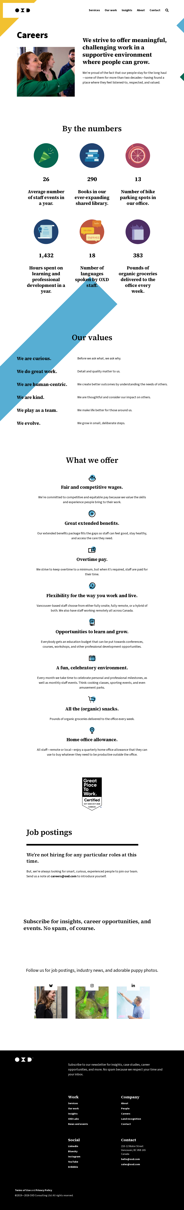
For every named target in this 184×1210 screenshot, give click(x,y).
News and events (78, 1124)
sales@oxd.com (130, 1164)
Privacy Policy (44, 1190)
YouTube (73, 1162)
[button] (167, 11)
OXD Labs (73, 1119)
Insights (73, 1113)
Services (73, 1103)
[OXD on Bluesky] (50, 1001)
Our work (73, 1108)
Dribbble (73, 1167)
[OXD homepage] (22, 12)
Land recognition (131, 1119)
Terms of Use (23, 1190)
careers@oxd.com (64, 876)
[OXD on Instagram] (92, 1001)
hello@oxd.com (130, 1159)
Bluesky (72, 1151)
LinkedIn (73, 1146)
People (125, 1108)
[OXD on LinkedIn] (133, 1001)
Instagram (74, 1156)
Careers (125, 1113)
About (124, 1103)
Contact (126, 1124)
